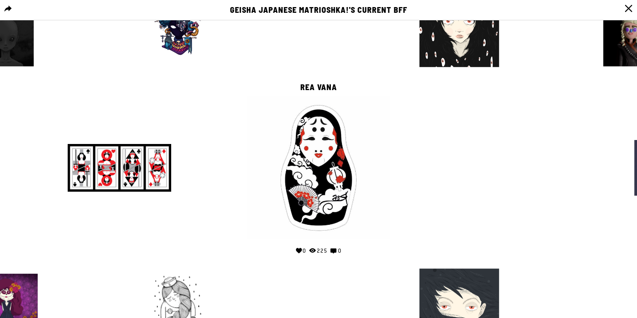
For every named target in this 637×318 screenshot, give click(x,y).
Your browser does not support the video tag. (517, 166)
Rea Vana (318, 87)
